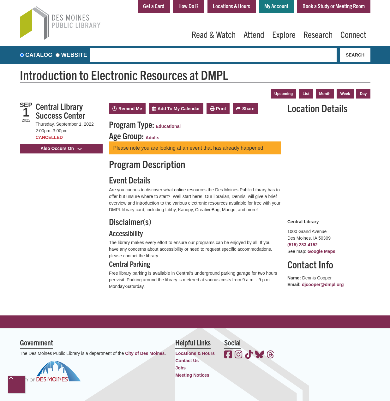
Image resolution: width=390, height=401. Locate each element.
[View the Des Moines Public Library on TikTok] (249, 355)
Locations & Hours (231, 5)
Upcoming (283, 94)
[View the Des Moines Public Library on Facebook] (228, 355)
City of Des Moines (145, 353)
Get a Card (153, 5)
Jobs (180, 367)
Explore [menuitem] (284, 34)
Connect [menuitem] (353, 34)
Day (363, 94)
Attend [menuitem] (253, 34)
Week (345, 94)
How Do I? (188, 5)
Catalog (38, 55)
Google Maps (321, 251)
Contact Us (187, 360)
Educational (168, 126)
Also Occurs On (61, 148)
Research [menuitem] (318, 34)
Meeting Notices (192, 375)
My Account (276, 5)
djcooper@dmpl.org (323, 284)
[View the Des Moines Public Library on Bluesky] (259, 355)
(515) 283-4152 (302, 244)
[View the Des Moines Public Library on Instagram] (239, 355)
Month (325, 94)
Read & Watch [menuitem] (214, 34)
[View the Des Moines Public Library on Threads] (270, 355)
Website (74, 55)
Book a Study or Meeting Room (334, 5)
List (306, 94)
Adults (152, 137)
